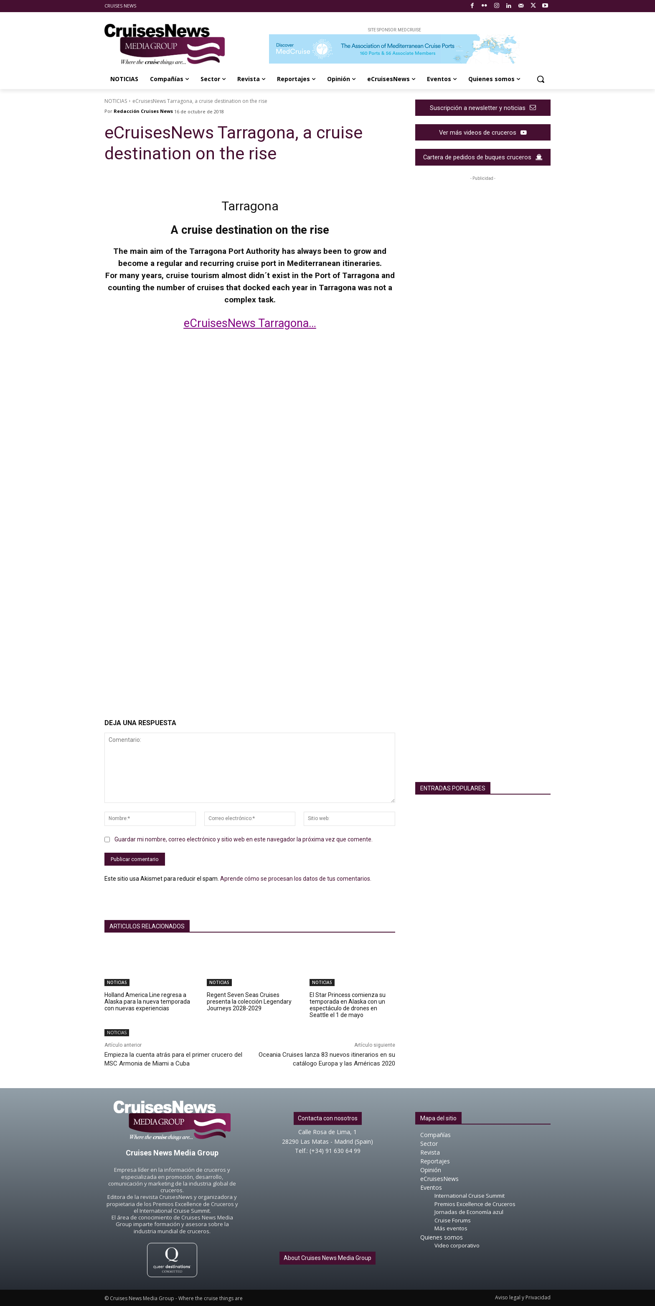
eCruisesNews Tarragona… (250, 323)
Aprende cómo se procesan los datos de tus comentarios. (295, 878)
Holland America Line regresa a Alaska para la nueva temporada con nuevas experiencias (147, 1002)
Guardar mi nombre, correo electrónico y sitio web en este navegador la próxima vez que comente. (243, 839)
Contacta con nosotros (328, 1118)
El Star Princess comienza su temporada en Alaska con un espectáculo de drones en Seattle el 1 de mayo (348, 1005)
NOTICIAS (115, 101)
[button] (541, 79)
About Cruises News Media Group (327, 1258)
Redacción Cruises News (143, 111)
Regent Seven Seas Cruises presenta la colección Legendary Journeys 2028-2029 (249, 1002)
